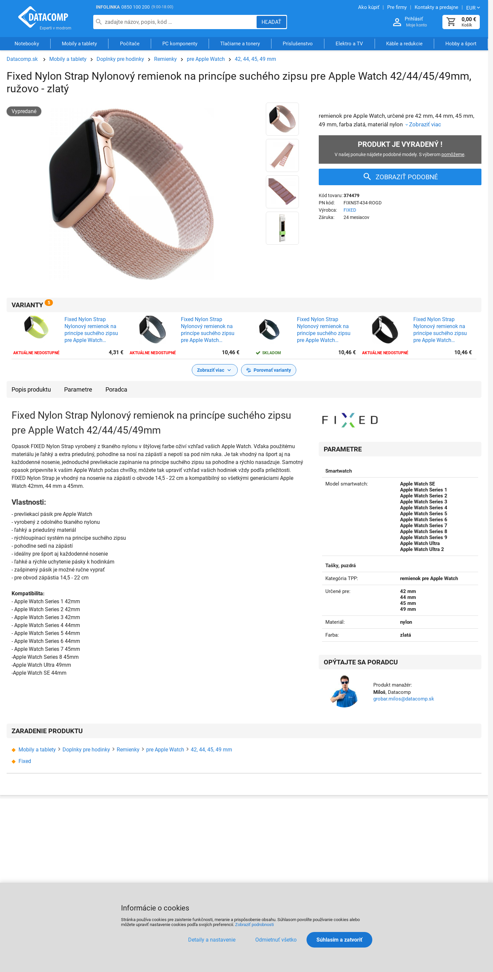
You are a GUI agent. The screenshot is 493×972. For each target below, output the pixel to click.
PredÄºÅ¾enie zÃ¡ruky (273, 876)
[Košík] (451, 22)
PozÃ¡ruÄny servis (426, 849)
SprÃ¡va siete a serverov (431, 836)
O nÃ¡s (98, 823)
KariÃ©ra (180, 875)
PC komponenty (179, 44)
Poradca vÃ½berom (348, 849)
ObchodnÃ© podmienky (197, 862)
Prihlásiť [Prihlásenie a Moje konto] (414, 19)
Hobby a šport (460, 44)
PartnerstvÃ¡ (339, 823)
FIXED (350, 210)
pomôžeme (452, 154)
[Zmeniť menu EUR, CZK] (473, 7)
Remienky (165, 59)
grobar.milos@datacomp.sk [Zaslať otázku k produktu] (403, 699)
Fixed (25, 761)
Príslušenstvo (298, 44)
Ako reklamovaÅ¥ (267, 823)
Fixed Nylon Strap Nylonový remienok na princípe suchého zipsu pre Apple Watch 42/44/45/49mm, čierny (441, 330)
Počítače (130, 44)
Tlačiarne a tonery (240, 44)
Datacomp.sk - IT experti (43, 19)
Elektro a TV (349, 44)
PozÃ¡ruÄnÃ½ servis (272, 863)
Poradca (116, 389)
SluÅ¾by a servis (423, 823)
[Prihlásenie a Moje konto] (397, 22)
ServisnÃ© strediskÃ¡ (271, 850)
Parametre (78, 389)
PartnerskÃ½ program (116, 881)
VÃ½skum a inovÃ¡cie (428, 875)
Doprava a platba (189, 836)
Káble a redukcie (404, 44)
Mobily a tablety (79, 44)
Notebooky (27, 44)
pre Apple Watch (206, 59)
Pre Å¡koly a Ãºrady (425, 863)
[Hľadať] (271, 22)
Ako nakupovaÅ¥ (189, 823)
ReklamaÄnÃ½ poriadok (277, 836)
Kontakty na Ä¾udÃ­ (105, 852)
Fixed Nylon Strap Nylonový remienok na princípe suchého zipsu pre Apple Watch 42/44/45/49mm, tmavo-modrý (326, 330)
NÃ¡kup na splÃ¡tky (191, 849)
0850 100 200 (135, 7)
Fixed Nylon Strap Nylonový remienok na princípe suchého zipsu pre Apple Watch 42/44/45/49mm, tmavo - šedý (211, 330)
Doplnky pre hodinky (120, 59)
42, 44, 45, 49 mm (255, 59)
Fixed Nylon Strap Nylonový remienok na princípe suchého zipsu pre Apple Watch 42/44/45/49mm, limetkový (91, 330)
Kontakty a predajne (114, 836)
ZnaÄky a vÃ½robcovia (354, 862)
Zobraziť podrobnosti (254, 924)
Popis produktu (31, 389)
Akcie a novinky (343, 836)
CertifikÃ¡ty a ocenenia (117, 868)
